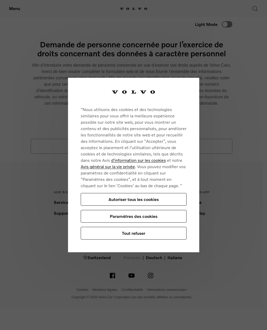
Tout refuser (133, 233)
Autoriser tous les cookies (133, 199)
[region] (133, 165)
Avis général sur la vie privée (108, 166)
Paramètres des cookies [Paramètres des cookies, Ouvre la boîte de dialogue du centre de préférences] (133, 216)
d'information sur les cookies (138, 160)
